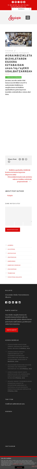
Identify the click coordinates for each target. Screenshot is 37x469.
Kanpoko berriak (14, 265)
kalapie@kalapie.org (18, 7)
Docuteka (11, 249)
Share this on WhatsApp (14, 77)
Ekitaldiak (12, 253)
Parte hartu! (11, 330)
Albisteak (8, 53)
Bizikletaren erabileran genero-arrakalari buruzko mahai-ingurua (18, 346)
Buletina (15, 53)
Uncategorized (24, 53)
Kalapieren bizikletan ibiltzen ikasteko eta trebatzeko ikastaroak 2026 (19, 366)
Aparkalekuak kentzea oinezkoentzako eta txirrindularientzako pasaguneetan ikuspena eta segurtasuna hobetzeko (18, 355)
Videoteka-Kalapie (15, 277)
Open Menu (28, 17)
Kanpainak (11, 261)
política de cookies (18, 464)
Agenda (10, 245)
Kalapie (10, 195)
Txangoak (11, 273)
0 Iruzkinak (9, 51)
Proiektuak (12, 269)
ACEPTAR (19, 467)
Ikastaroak (12, 257)
